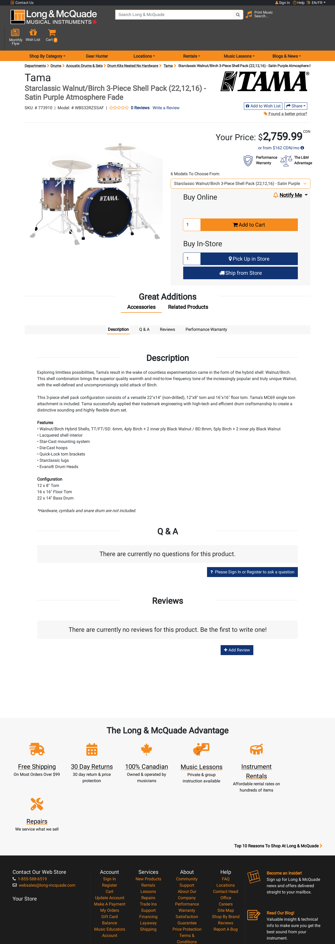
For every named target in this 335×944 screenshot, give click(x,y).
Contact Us (22, 3)
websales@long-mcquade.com (44, 827)
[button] (323, 19)
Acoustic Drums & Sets (84, 47)
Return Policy (187, 896)
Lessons (148, 833)
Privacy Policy (187, 890)
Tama (168, 47)
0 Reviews (140, 89)
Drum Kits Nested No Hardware (132, 47)
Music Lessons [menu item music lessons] (238, 37)
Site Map (225, 852)
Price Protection (187, 871)
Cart (109, 833)
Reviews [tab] (167, 310)
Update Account (109, 840)
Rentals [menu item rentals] (190, 37)
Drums (56, 47)
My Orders (109, 852)
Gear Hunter (97, 37)
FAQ (226, 821)
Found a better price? (285, 95)
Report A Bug (226, 871)
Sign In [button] (282, 3)
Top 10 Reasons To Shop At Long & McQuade (278, 788)
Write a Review (166, 89)
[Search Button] (236, 18)
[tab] (141, 289)
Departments (35, 47)
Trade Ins (148, 846)
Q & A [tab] (144, 310)
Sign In (109, 821)
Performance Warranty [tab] (206, 310)
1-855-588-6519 (30, 821)
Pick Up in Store (249, 240)
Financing (148, 859)
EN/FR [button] (314, 3)
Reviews (225, 865)
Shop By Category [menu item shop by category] (45, 37)
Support (148, 852)
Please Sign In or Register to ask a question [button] (252, 553)
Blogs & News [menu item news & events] (285, 37)
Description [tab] (118, 310)
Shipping (148, 871)
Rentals (148, 827)
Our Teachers (187, 903)
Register (109, 827)
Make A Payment (109, 846)
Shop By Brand (225, 859)
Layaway (148, 865)
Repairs (148, 840)
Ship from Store (240, 254)
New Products (148, 821)
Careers (226, 846)
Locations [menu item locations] (142, 37)
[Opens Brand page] (264, 63)
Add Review (237, 631)
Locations (225, 827)
